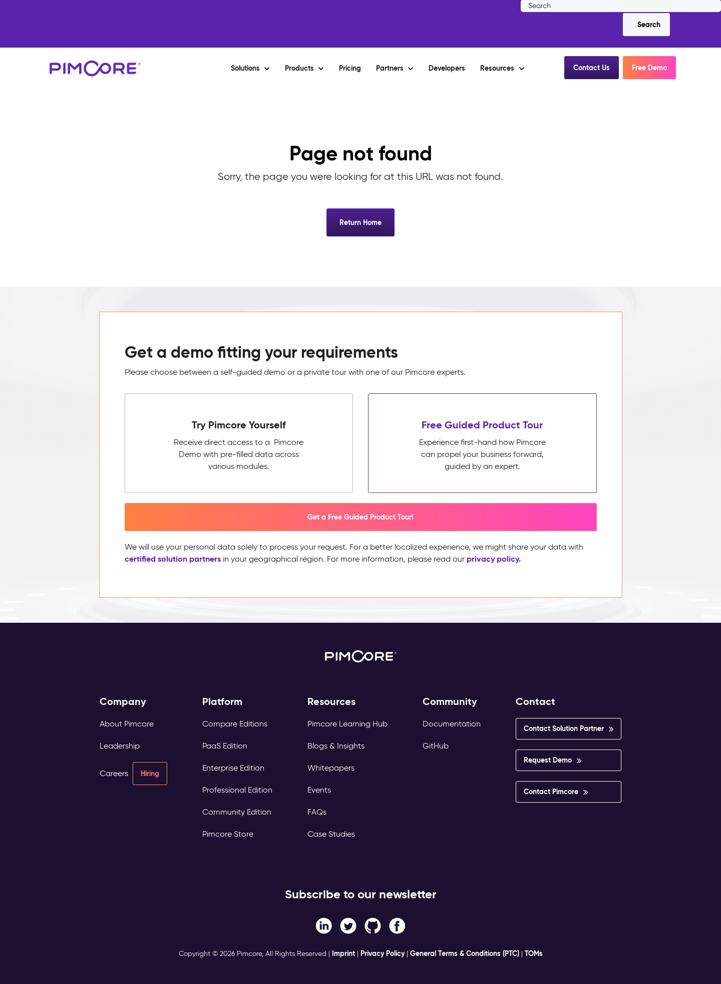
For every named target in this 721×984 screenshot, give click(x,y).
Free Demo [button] (649, 67)
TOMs (534, 953)
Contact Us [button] (591, 67)
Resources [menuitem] (331, 701)
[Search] (646, 24)
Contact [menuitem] (535, 701)
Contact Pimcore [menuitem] (551, 791)
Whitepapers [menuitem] (330, 768)
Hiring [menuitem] (150, 773)
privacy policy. (494, 559)
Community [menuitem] (450, 701)
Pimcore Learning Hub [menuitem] (347, 723)
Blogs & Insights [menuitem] (336, 746)
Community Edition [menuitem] (236, 812)
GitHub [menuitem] (436, 746)
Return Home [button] (360, 222)
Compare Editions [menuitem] (234, 723)
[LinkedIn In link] (397, 925)
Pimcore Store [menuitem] (227, 834)
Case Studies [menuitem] (331, 834)
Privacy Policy (382, 953)
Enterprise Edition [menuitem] (233, 768)
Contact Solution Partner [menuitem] (564, 728)
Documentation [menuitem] (452, 723)
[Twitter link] (348, 925)
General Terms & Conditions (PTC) (464, 953)
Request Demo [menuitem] (548, 760)
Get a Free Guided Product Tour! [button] (360, 517)
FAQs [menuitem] (316, 812)
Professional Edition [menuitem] (237, 790)
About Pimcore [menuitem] (127, 723)
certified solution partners (173, 559)
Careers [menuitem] (114, 773)
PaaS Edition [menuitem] (224, 746)
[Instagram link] (373, 925)
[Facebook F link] (323, 925)
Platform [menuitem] (222, 701)
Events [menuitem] (319, 790)
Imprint (343, 953)
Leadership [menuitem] (120, 746)
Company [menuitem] (123, 701)
